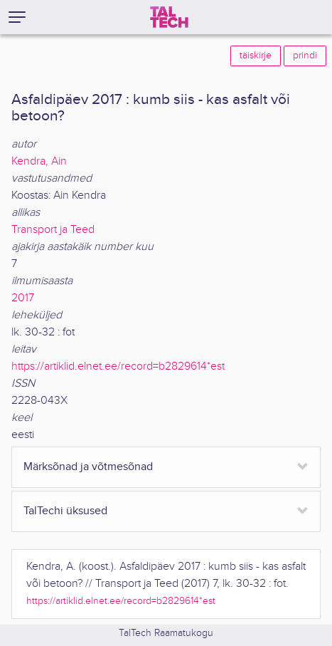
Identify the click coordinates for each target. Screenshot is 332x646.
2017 (22, 298)
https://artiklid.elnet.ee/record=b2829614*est (118, 366)
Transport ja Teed (53, 229)
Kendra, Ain (39, 161)
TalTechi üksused (65, 511)
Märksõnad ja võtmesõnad (88, 467)
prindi (305, 55)
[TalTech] (169, 17)
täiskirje (256, 55)
